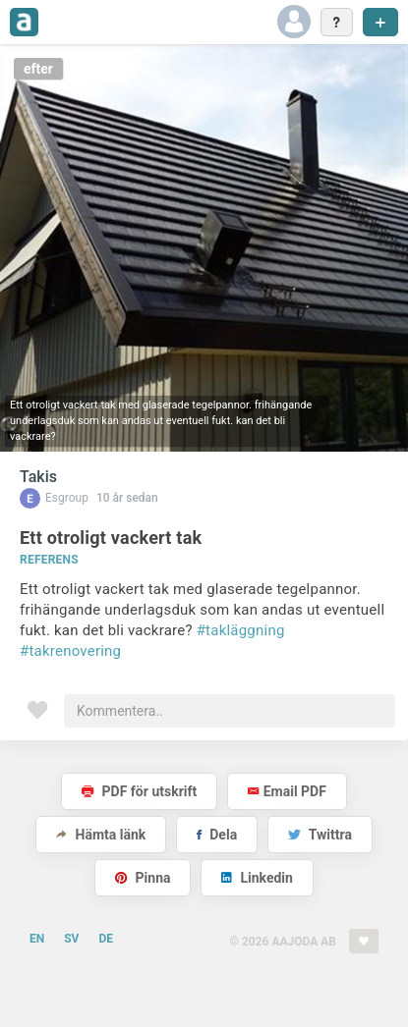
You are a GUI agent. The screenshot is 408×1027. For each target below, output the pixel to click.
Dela (217, 834)
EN (36, 939)
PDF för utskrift (139, 791)
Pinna (142, 878)
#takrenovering (70, 651)
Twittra (320, 834)
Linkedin (257, 878)
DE (105, 939)
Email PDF (287, 791)
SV (71, 939)
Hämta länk (101, 834)
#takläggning (241, 630)
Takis (38, 476)
